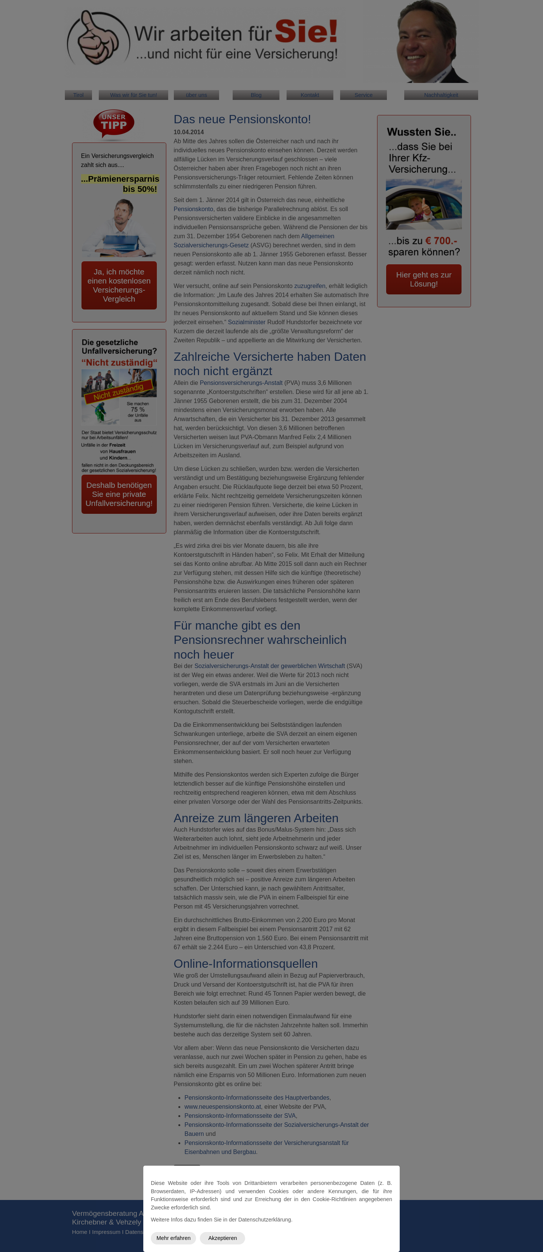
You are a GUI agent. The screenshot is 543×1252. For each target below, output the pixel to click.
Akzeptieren (222, 1238)
